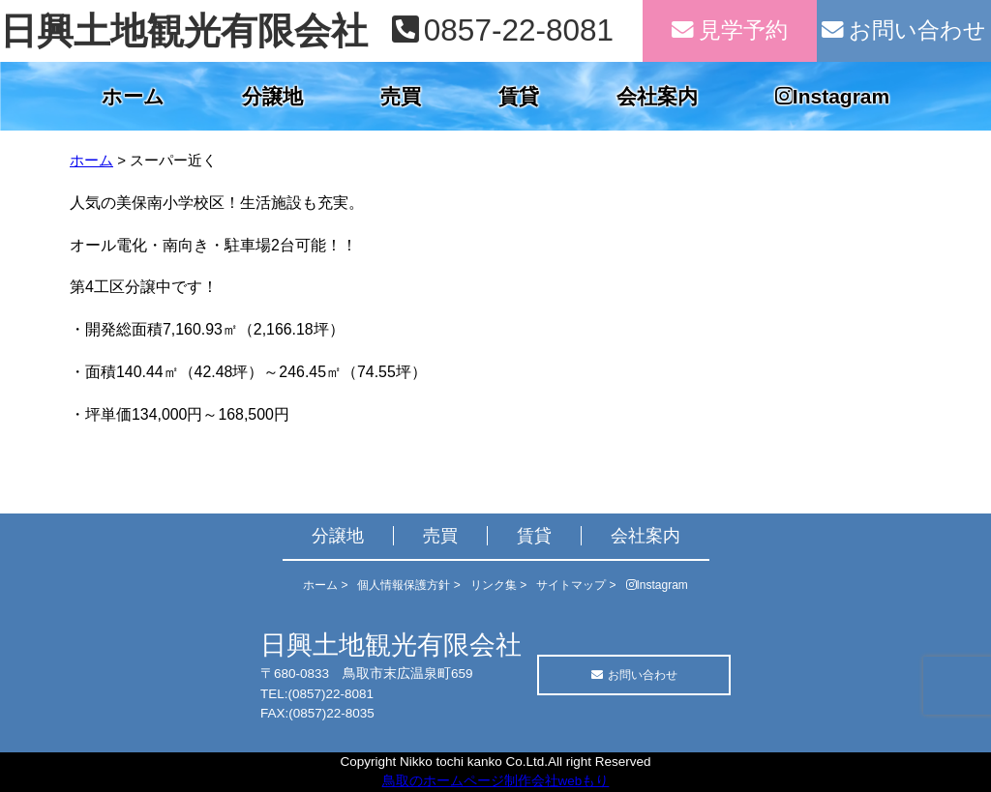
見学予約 (730, 30)
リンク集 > (498, 585)
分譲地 (272, 96)
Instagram (832, 96)
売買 (400, 96)
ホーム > (325, 585)
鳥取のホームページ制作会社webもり (496, 781)
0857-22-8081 (503, 30)
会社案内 (657, 96)
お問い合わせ (904, 30)
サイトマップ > (576, 585)
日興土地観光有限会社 (184, 31)
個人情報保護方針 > (408, 585)
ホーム (133, 96)
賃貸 (518, 96)
